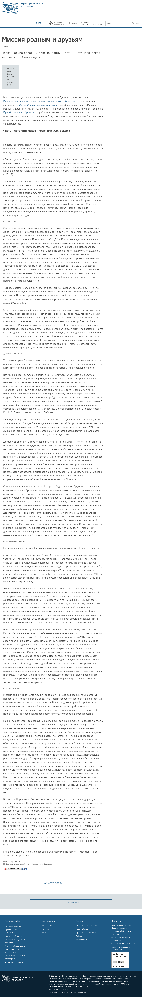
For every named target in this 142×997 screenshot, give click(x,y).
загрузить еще (71, 902)
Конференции (46, 925)
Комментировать (53, 882)
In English (136, 23)
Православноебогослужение (59, 23)
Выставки (44, 929)
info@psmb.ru (125, 931)
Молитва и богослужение (15, 946)
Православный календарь (87, 932)
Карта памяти (81, 939)
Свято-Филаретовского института (38, 104)
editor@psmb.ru (123, 937)
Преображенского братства (19, 112)
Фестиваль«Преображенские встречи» (91, 23)
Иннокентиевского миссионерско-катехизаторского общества (39, 101)
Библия (72, 23)
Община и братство (13, 926)
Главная (4, 30)
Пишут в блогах (82, 929)
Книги (43, 932)
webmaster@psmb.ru (126, 943)
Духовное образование (14, 962)
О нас (38, 23)
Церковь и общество (13, 936)
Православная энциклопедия (88, 925)
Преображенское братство (23, 979)
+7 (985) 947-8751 (118, 950)
